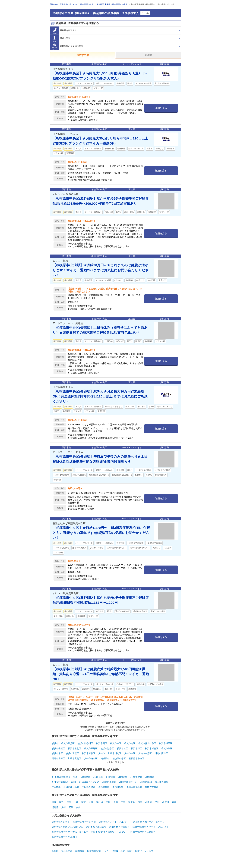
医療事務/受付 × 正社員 (84, 812)
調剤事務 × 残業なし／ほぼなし (67, 816)
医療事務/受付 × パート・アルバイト (151, 816)
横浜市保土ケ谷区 (147, 743)
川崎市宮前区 (74, 755)
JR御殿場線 (146, 776)
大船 (76, 794)
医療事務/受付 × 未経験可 (143, 820)
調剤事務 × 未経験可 (96, 816)
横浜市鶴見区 (68, 743)
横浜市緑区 (136, 747)
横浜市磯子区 (165, 743)
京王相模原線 (161, 776)
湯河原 (55, 799)
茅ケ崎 (99, 794)
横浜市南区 (129, 743)
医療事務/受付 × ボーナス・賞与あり (70, 820)
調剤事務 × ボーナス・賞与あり (149, 812)
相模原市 (105, 755)
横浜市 (55, 743)
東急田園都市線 (134, 780)
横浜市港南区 (107, 747)
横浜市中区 (115, 743)
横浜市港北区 (74, 747)
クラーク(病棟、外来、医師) (118, 837)
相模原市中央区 (136, 755)
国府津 (131, 794)
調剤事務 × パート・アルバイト (114, 812)
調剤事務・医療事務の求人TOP (63, 4)
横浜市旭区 (122, 747)
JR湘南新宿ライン (128, 776)
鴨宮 (140, 794)
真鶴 (174, 794)
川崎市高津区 (161, 751)
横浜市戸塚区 (91, 747)
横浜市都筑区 (88, 751)
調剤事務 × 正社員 (61, 812)
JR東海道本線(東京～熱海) (65, 772)
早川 (157, 794)
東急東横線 (103, 780)
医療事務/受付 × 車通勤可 (64, 824)
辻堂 (91, 794)
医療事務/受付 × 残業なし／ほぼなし (109, 820)
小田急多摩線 (88, 780)
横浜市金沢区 (58, 747)
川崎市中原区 (145, 751)
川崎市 (101, 751)
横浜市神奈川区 (85, 743)
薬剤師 (55, 837)
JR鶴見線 (98, 772)
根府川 (165, 794)
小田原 (148, 794)
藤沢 (83, 794)
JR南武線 (85, 772)
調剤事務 (79, 837)
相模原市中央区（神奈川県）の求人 (112, 4)
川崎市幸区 (129, 751)
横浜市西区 (101, 743)
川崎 (54, 794)
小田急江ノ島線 (71, 780)
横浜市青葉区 (72, 751)
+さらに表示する (115, 758)
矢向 (78, 799)
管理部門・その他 (61, 841)
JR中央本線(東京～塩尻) (64, 776)
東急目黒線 (117, 780)
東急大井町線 (151, 780)
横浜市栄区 (166, 747)
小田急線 (56, 780)
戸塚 (68, 794)
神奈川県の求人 (87, 4)
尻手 (71, 799)
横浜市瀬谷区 (151, 747)
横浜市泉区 (57, 751)
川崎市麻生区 (91, 755)
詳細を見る (161, 108)
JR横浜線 (110, 772)
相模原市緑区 (119, 755)
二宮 (123, 794)
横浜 (61, 794)
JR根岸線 (122, 772)
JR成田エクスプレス (89, 776)
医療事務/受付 (94, 837)
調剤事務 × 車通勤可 (119, 816)
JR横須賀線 (136, 772)
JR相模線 (149, 772)
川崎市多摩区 (58, 755)
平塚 (108, 794)
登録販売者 (66, 837)
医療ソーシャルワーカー (147, 837)
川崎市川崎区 (114, 751)
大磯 (115, 794)
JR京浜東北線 (109, 776)
